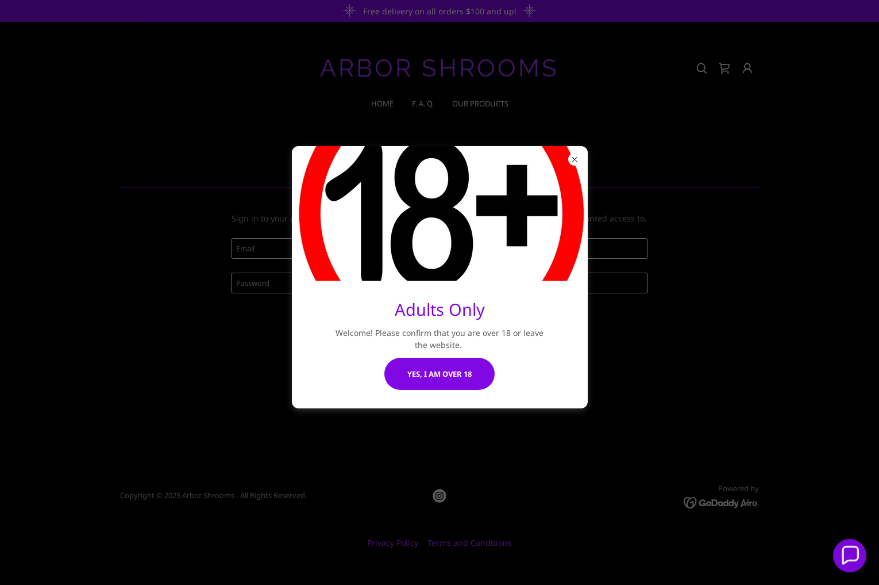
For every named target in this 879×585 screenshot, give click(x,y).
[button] (849, 555)
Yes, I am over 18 (439, 374)
